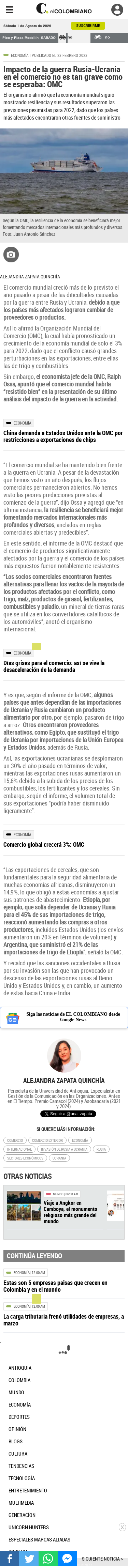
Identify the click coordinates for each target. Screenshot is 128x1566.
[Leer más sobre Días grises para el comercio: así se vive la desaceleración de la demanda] (64, 666)
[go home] (64, 8)
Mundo (58, 1194)
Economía (20, 55)
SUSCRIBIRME (88, 26)
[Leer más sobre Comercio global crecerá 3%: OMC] (64, 844)
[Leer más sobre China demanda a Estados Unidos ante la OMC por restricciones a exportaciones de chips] (64, 436)
